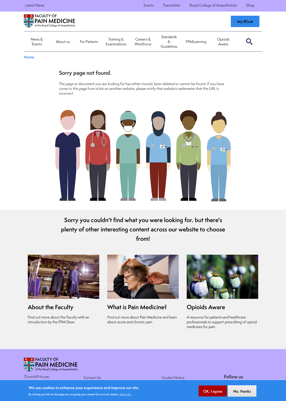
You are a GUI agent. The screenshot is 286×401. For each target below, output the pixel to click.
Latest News (34, 5)
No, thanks (242, 392)
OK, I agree (212, 392)
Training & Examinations (116, 41)
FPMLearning (196, 41)
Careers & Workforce (143, 41)
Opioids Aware (223, 41)
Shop (250, 5)
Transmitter (171, 5)
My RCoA (245, 21)
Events (149, 5)
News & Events (37, 41)
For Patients (89, 41)
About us (63, 41)
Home (29, 57)
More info (125, 395)
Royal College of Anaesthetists (213, 5)
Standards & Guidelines (169, 41)
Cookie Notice (173, 377)
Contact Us (92, 377)
